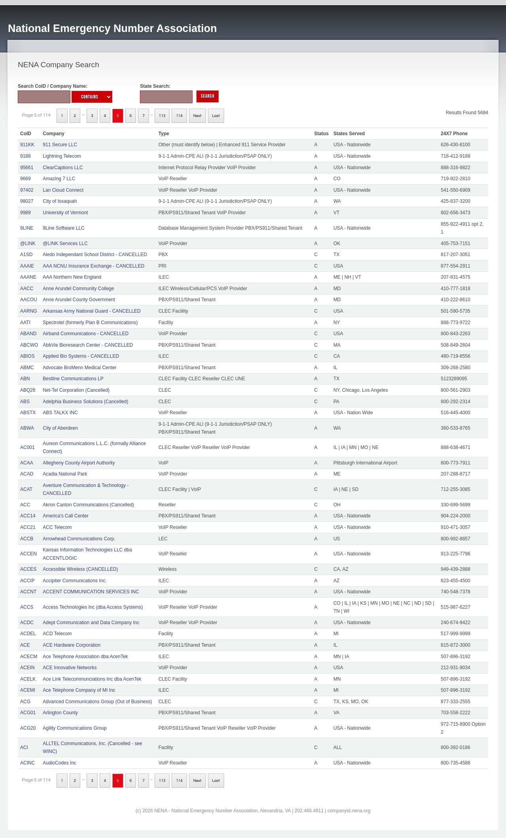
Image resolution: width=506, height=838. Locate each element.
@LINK (28, 243)
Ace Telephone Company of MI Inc (79, 690)
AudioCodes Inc (59, 763)
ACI (24, 747)
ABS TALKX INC (60, 412)
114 (179, 116)
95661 (26, 167)
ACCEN (28, 554)
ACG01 (28, 712)
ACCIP (27, 580)
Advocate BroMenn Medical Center (79, 367)
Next (197, 116)
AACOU (28, 299)
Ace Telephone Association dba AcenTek (85, 656)
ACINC (27, 763)
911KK (27, 144)
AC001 (27, 447)
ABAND (28, 333)
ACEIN (27, 667)
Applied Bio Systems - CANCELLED (81, 356)
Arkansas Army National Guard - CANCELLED (91, 311)
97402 (26, 190)
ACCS (26, 607)
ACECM (28, 656)
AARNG (28, 311)
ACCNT (28, 592)
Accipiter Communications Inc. (74, 580)
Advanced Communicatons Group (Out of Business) (97, 701)
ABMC (27, 367)
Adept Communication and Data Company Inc (91, 622)
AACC (26, 288)
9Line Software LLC (63, 228)
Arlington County (60, 712)
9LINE (26, 228)
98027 (26, 201)
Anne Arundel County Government (79, 299)
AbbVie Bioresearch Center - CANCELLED (88, 345)
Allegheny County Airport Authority (79, 463)
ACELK (28, 679)
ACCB (26, 539)
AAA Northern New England (72, 277)
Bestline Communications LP (73, 378)
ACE (25, 645)
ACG (25, 701)
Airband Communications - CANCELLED (85, 333)
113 (162, 116)
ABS (25, 401)
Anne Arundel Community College (78, 288)
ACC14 (28, 516)
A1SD (26, 254)
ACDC (27, 622)
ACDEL (28, 633)
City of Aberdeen (60, 428)
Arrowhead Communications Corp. (79, 539)
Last (216, 116)
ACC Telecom (57, 527)
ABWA (27, 428)
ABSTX (28, 412)
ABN (25, 378)
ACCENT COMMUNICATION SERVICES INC (91, 592)
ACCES (28, 569)
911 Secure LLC (60, 144)
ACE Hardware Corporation (71, 645)
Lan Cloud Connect (63, 190)
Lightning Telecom (62, 156)
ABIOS (27, 356)
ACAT (26, 489)
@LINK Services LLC (65, 243)
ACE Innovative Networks (69, 667)
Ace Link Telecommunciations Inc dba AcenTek (92, 679)
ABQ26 (28, 390)
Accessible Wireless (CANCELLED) (80, 569)
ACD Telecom (57, 633)
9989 (25, 212)
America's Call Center (66, 516)
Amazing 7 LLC (59, 178)
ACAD (26, 474)
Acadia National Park (65, 474)
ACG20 (28, 728)
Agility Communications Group (74, 728)
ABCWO (29, 345)
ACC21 (28, 527)
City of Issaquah (60, 201)
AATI (25, 322)
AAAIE (27, 266)
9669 (25, 178)
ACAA (26, 463)
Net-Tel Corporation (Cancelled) (76, 390)
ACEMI (27, 690)
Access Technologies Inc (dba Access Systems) (93, 607)
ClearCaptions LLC (63, 167)
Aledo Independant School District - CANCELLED (95, 254)
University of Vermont (65, 212)
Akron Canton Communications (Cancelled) (88, 505)
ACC (25, 505)
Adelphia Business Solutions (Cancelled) (85, 401)
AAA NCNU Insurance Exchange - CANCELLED (93, 266)
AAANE (28, 277)
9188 (25, 156)
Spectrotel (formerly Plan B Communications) (90, 322)
